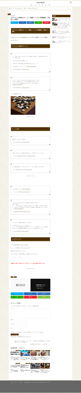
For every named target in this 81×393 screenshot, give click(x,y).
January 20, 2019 (26, 142)
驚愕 (49, 5)
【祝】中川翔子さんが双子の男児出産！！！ (60, 19)
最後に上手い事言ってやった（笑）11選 (60, 36)
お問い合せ (20, 382)
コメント (13, 308)
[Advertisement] (30, 119)
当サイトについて (13, 382)
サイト (12, 328)
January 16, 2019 (25, 69)
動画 (31, 5)
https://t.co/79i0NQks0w (18, 208)
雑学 (42, 5)
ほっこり (35, 5)
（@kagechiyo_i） (25, 37)
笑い (46, 5)
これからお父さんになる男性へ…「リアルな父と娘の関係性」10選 (60, 32)
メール (12, 324)
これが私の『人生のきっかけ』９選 (60, 41)
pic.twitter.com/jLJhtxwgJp (31, 66)
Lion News (40, 2)
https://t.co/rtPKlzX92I (26, 189)
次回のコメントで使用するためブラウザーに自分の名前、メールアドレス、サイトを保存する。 (28, 332)
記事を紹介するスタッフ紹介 (28, 382)
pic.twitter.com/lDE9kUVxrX (17, 84)
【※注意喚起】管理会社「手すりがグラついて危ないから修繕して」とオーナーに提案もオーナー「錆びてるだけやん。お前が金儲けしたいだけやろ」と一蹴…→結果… (60, 25)
